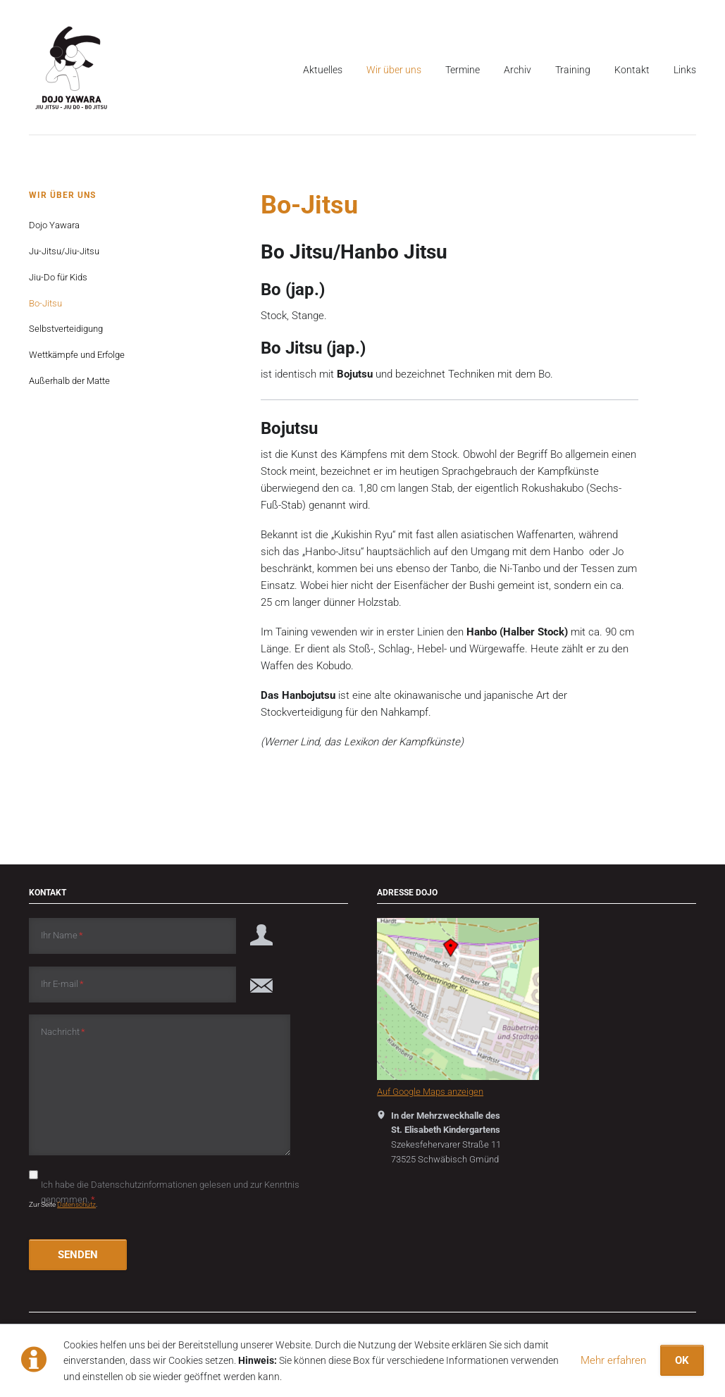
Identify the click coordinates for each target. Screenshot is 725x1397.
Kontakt (632, 69)
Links (685, 69)
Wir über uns (393, 69)
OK (682, 1360)
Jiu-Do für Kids (58, 277)
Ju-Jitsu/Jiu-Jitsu (64, 251)
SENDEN (78, 1254)
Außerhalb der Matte (69, 380)
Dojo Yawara (54, 225)
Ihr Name (62, 934)
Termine (462, 69)
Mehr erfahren (613, 1360)
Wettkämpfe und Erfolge (77, 354)
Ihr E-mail (62, 983)
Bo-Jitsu (45, 303)
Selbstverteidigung (66, 328)
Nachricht (63, 1031)
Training (572, 69)
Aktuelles (322, 69)
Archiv (517, 69)
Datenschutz (76, 1204)
